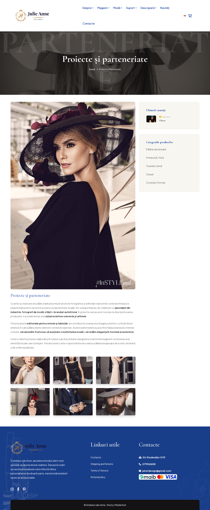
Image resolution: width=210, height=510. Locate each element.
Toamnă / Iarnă (154, 166)
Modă (116, 7)
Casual (149, 174)
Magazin (102, 7)
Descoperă (147, 7)
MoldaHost (120, 504)
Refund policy (98, 477)
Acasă (92, 69)
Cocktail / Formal (155, 182)
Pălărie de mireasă (156, 149)
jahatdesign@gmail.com (156, 470)
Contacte (89, 23)
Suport (130, 7)
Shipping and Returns (102, 463)
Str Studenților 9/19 (154, 457)
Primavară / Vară (155, 157)
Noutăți (164, 7)
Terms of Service (99, 470)
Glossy (162, 120)
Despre (87, 7)
